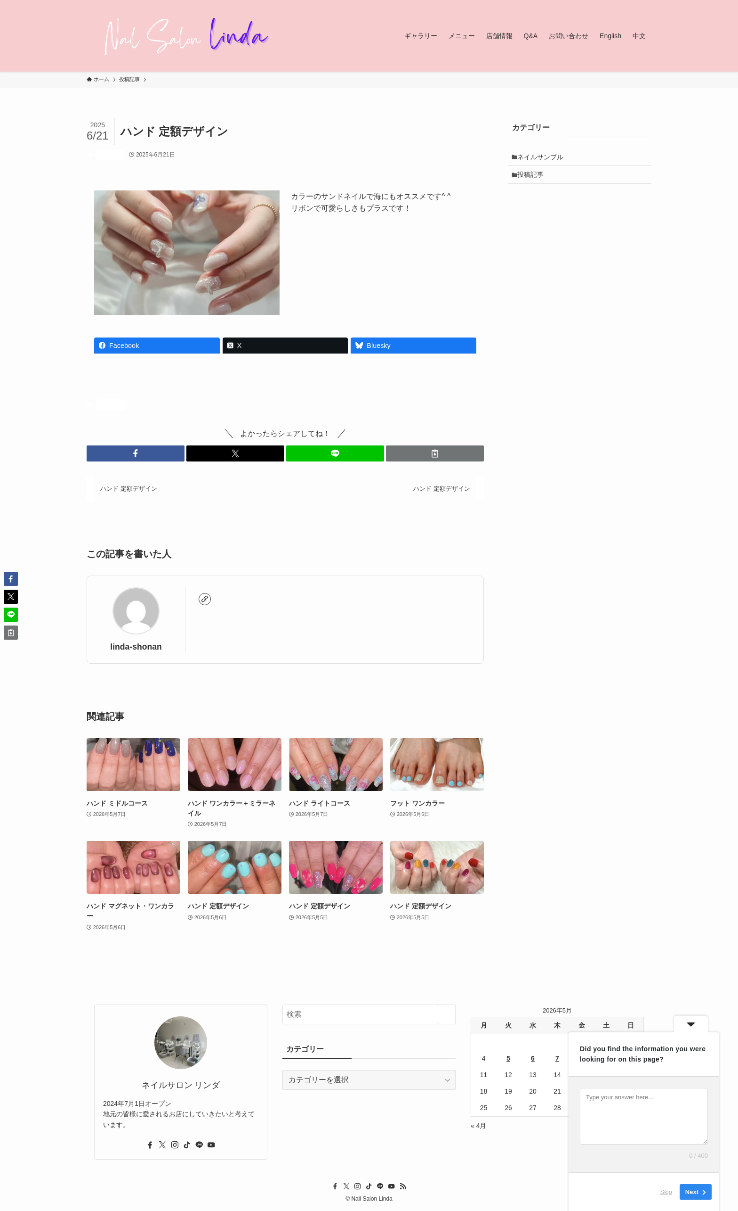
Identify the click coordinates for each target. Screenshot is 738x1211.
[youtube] (211, 1145)
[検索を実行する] (446, 1014)
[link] (205, 599)
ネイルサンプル (543, 158)
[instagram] (174, 1145)
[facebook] (150, 1145)
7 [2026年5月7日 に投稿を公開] (557, 1058)
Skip (666, 1191)
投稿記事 (110, 154)
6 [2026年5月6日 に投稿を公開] (533, 1058)
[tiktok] (187, 1145)
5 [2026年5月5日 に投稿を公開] (508, 1058)
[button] (135, 453)
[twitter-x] (162, 1145)
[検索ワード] (369, 1014)
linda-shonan (135, 646)
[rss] (403, 1186)
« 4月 (478, 1125)
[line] (199, 1145)
